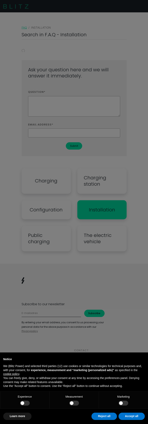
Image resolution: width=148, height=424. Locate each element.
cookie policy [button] (11, 374)
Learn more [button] (17, 416)
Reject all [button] (104, 416)
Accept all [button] (131, 416)
